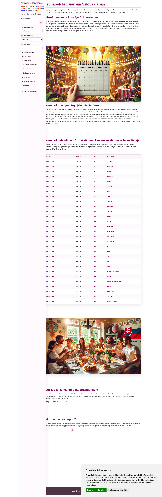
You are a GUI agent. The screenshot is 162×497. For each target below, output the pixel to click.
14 (97, 228)
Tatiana (110, 163)
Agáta (110, 183)
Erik (109, 168)
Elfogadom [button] (90, 490)
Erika (114, 168)
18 (97, 248)
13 (97, 223)
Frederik (111, 283)
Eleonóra (111, 263)
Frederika (118, 283)
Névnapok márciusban (29, 91)
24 (97, 278)
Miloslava (111, 243)
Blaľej (110, 173)
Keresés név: (25, 18)
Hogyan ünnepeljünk (28, 81)
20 (97, 258)
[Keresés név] (41, 22)
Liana (113, 238)
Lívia (110, 258)
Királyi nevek (26, 77)
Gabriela (111, 208)
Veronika (111, 178)
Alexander (112, 293)
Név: (49, 431)
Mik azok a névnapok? (29, 65)
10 (97, 208)
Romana (117, 273)
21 (97, 263)
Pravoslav (112, 233)
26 (97, 288)
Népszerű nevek (27, 69)
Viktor (110, 288)
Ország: (50, 401)
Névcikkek (25, 86)
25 (97, 283)
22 (97, 268)
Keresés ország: (27, 27)
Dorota (110, 188)
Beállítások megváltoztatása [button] (117, 490)
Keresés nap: (26, 44)
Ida (109, 238)
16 (97, 238)
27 (97, 293)
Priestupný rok (113, 303)
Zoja (109, 198)
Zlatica (110, 298)
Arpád (110, 223)
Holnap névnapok (28, 60)
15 (97, 233)
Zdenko (111, 203)
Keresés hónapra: (27, 35)
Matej (110, 278)
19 (97, 253)
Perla (110, 218)
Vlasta (110, 253)
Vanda (110, 193)
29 (97, 303)
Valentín (111, 228)
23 (97, 273)
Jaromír (111, 248)
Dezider (111, 213)
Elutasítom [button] (101, 490)
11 (97, 213)
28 (97, 298)
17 (97, 243)
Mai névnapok (26, 56)
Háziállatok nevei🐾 (28, 73)
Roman (110, 273)
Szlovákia (55, 163)
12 (97, 218)
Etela (110, 268)
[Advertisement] (94, 38)
